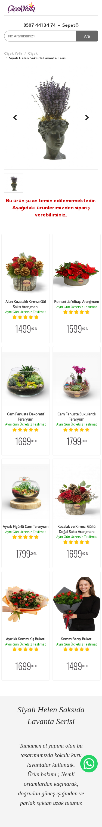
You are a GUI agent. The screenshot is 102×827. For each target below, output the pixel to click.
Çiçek (33, 53)
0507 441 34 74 (40, 25)
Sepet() (70, 25)
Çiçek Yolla (13, 53)
